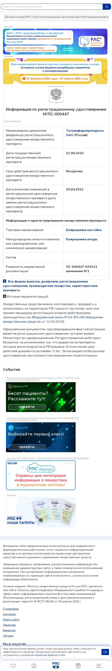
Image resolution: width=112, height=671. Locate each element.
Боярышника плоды (81, 239)
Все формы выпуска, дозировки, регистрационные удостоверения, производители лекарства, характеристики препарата (50, 285)
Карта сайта (11, 619)
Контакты (9, 614)
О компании (11, 609)
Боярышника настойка (83, 230)
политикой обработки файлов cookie (43, 655)
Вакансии (9, 630)
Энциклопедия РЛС (18, 17)
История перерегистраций (27, 296)
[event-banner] (41, 475)
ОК (105, 652)
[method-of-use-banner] (55, 41)
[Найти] (107, 7)
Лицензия (9, 625)
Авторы (8, 636)
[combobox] (52, 7)
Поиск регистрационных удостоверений (55, 17)
